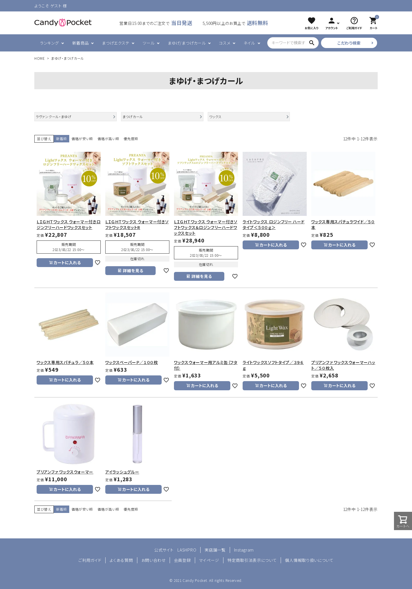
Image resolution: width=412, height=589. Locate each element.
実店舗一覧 (215, 550)
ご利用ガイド (89, 560)
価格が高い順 (108, 138)
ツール (148, 43)
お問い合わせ (153, 560)
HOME (39, 58)
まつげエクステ (115, 43)
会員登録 (182, 560)
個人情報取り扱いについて (309, 560)
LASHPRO (186, 550)
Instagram (244, 550)
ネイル (249, 43)
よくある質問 (121, 560)
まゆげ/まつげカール (187, 43)
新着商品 (80, 43)
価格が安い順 (82, 138)
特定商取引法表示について (252, 560)
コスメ (224, 43)
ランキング (49, 43)
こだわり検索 (349, 43)
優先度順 (131, 138)
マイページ (209, 560)
